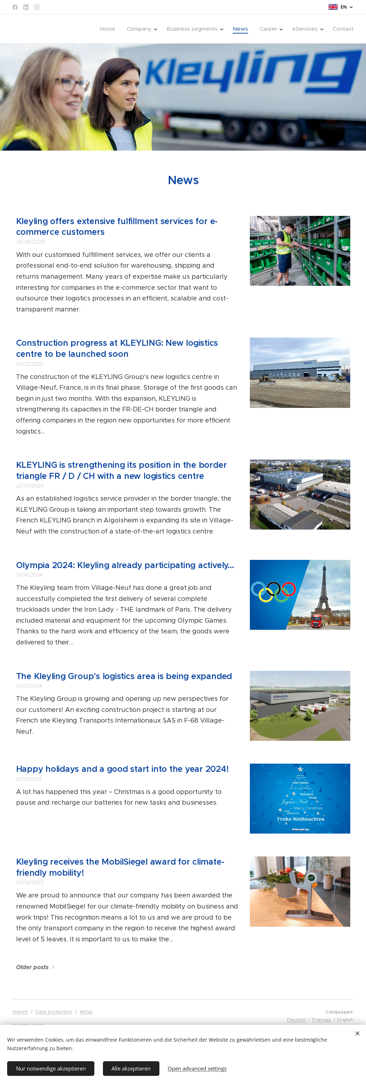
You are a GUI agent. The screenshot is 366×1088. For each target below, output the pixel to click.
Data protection (53, 1012)
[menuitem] (109, 29)
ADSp (86, 1012)
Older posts (32, 967)
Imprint (20, 1012)
